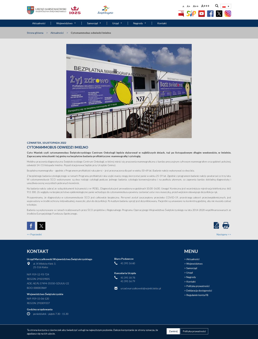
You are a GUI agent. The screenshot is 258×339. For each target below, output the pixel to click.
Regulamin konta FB (197, 294)
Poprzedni (34, 234)
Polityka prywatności (197, 286)
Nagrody (139, 23)
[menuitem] (225, 6)
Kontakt (162, 23)
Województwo (66, 23)
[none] (225, 6)
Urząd (117, 23)
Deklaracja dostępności (199, 290)
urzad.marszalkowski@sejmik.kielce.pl (141, 288)
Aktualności (38, 23)
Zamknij (173, 331)
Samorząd (94, 23)
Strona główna (35, 32)
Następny (224, 234)
